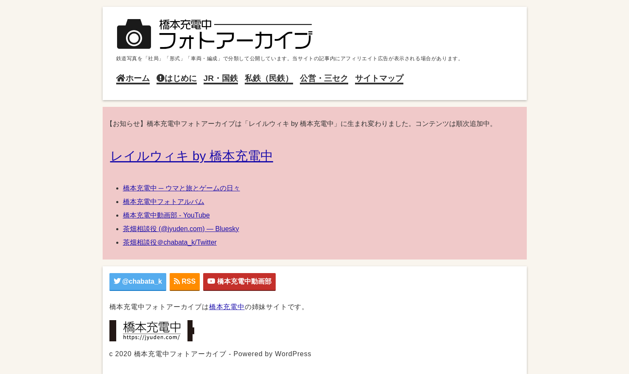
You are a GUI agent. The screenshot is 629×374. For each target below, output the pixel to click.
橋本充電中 (227, 306)
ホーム (133, 78)
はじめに (177, 78)
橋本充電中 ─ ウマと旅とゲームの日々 (181, 188)
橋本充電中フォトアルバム (163, 201)
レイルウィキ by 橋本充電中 (191, 156)
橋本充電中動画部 (239, 281)
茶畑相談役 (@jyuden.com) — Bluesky (181, 228)
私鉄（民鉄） (269, 78)
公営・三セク (324, 78)
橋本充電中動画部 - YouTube (166, 215)
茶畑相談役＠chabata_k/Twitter (170, 242)
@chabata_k (138, 281)
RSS (185, 281)
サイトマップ (379, 78)
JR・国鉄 (221, 78)
